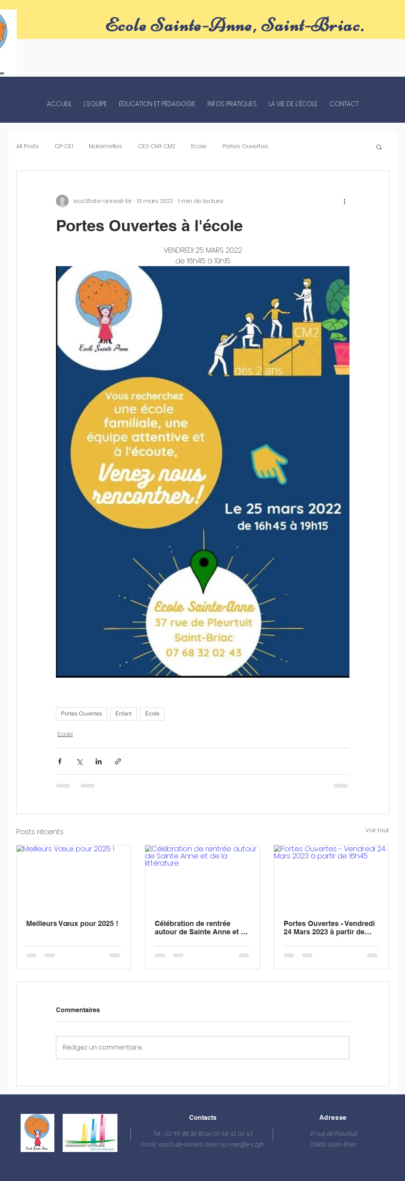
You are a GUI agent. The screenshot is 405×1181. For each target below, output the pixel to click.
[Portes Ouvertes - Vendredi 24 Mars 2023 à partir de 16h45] (331, 877)
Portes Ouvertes (245, 146)
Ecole (199, 146)
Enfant (123, 713)
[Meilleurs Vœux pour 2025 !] (74, 877)
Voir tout (377, 830)
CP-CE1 (64, 146)
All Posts (27, 146)
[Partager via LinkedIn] (98, 761)
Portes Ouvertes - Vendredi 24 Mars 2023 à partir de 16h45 (329, 927)
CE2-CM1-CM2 (156, 146)
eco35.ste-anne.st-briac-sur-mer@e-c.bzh (211, 1144)
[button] (379, 146)
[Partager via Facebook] (59, 761)
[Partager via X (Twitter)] (79, 761)
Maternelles (105, 146)
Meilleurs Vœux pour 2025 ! (72, 923)
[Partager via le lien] (118, 761)
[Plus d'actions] (344, 201)
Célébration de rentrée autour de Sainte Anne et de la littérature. (202, 927)
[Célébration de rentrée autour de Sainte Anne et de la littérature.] (202, 877)
